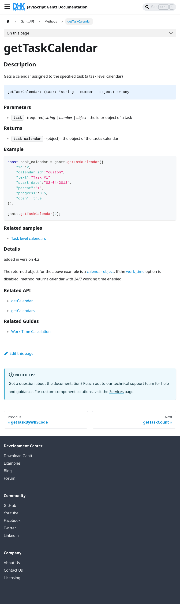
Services (116, 391)
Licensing (12, 577)
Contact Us (13, 570)
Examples (12, 463)
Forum (9, 478)
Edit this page (19, 353)
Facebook (12, 520)
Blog (8, 470)
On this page (18, 33)
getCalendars (23, 310)
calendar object (100, 271)
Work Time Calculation (31, 331)
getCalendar (22, 300)
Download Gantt (18, 455)
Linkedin (11, 535)
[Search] (159, 7)
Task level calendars (28, 238)
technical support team (134, 383)
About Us (12, 562)
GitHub (10, 505)
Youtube (11, 513)
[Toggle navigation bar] (7, 7)
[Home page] (8, 21)
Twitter (10, 528)
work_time (135, 271)
